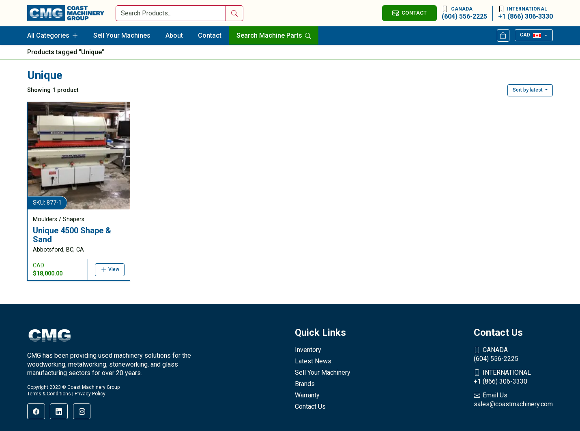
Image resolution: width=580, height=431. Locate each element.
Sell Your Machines (121, 35)
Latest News (313, 361)
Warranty (307, 395)
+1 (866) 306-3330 (525, 13)
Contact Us (310, 406)
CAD (530, 35)
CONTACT (409, 12)
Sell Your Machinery (322, 372)
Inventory (308, 350)
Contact (209, 35)
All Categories (52, 35)
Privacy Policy (90, 394)
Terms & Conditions (49, 394)
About (174, 35)
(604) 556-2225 (464, 13)
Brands (305, 384)
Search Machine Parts (273, 35)
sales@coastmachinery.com (513, 399)
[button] (530, 90)
